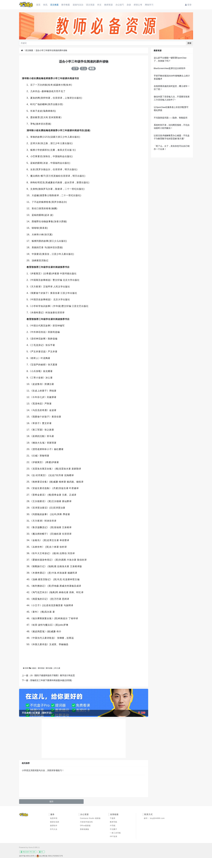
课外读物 (49, 668)
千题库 (112, 818)
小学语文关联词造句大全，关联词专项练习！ (43, 770)
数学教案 (65, 5)
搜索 (189, 43)
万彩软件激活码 (86, 822)
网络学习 (149, 5)
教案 (92, 68)
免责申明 (53, 818)
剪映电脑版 (84, 829)
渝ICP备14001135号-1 (27, 856)
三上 (83, 68)
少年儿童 (56, 668)
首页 (38, 5)
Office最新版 (85, 826)
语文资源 (90, 5)
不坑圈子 (113, 829)
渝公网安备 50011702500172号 (51, 856)
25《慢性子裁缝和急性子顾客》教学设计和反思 (52, 675)
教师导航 (113, 822)
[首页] (22, 50)
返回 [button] (51, 801)
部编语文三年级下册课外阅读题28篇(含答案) (51, 680)
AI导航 (112, 826)
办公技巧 (119, 5)
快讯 (45, 5)
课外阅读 (41, 668)
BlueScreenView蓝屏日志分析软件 (169, 68)
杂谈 (129, 5)
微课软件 (53, 826)
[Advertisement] (84, 738)
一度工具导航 (115, 833)
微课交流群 (54, 822)
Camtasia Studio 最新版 (90, 818)
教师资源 (108, 5)
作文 (99, 5)
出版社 (33, 668)
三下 (75, 68)
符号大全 (53, 829)
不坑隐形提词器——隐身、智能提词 (170, 118)
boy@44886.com (157, 818)
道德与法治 (78, 5)
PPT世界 (113, 837)
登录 (188, 5)
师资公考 (138, 5)
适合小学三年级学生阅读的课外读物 (51, 50)
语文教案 (54, 5)
